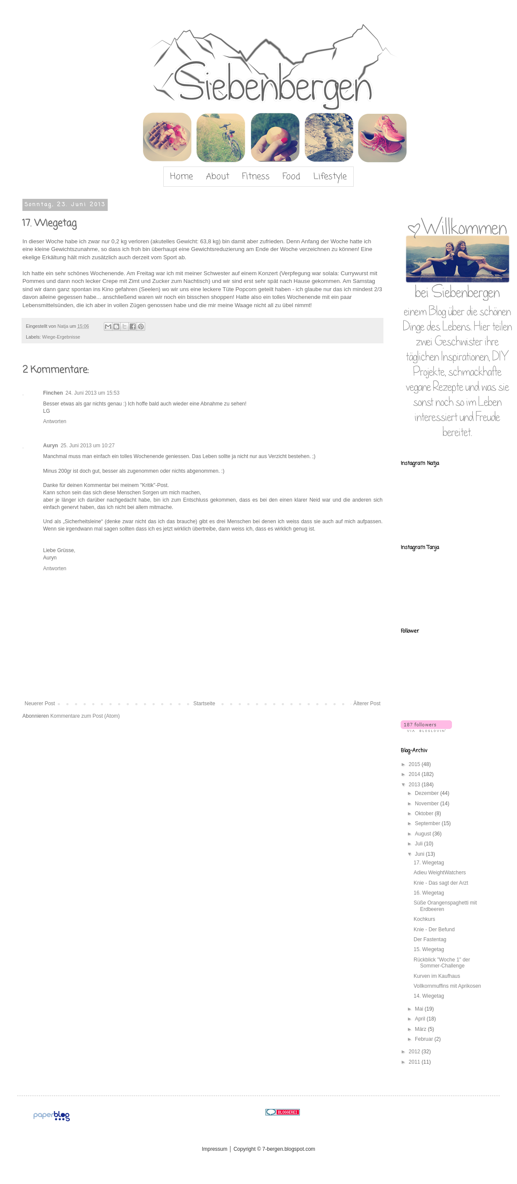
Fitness (256, 176)
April (421, 1019)
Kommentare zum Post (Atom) (85, 716)
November (427, 804)
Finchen (53, 393)
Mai (420, 1009)
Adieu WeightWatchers (440, 873)
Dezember (427, 793)
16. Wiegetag (429, 893)
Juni (420, 854)
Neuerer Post (40, 703)
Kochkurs (424, 919)
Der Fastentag (430, 939)
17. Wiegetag (429, 863)
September (428, 823)
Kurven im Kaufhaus (437, 976)
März (421, 1029)
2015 (415, 764)
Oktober (425, 813)
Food (291, 176)
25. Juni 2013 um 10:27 (88, 446)
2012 (415, 1052)
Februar (424, 1039)
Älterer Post (366, 703)
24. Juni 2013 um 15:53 (92, 393)
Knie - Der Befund (434, 929)
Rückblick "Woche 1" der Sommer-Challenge (442, 963)
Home (181, 176)
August (424, 834)
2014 (415, 774)
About (217, 176)
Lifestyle (330, 176)
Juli (419, 844)
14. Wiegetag (429, 996)
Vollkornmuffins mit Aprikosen (447, 986)
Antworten (54, 421)
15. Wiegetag (429, 949)
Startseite (204, 703)
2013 (415, 785)
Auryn (50, 446)
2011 (415, 1062)
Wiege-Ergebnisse (61, 336)
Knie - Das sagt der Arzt (441, 883)
